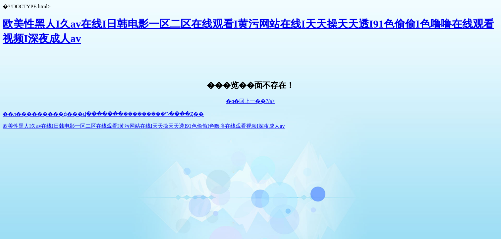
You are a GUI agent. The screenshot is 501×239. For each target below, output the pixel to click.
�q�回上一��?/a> (250, 101)
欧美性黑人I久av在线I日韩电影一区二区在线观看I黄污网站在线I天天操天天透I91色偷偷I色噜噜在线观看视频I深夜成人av (144, 126)
